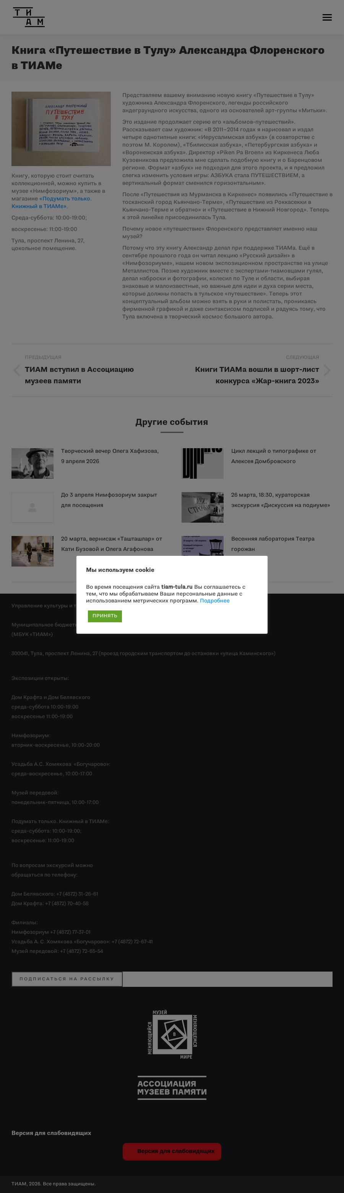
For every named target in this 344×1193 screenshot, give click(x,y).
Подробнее (215, 601)
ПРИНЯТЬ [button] (104, 616)
